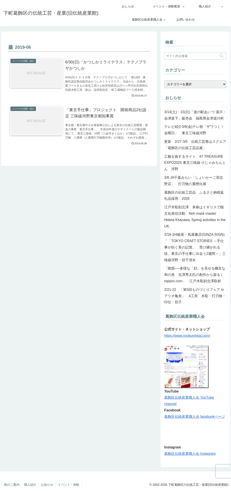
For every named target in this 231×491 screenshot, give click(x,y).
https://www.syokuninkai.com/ (187, 335)
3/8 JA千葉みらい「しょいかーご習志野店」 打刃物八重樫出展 (193, 181)
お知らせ (47, 484)
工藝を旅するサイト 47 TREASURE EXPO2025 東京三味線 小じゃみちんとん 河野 (195, 163)
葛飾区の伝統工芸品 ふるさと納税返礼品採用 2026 (194, 196)
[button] (222, 55)
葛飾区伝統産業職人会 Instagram (190, 453)
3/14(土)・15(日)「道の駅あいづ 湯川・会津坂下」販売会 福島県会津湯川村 (195, 115)
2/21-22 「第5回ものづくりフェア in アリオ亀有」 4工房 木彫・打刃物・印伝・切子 (195, 296)
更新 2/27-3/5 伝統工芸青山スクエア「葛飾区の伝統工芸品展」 (195, 145)
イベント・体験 (68, 484)
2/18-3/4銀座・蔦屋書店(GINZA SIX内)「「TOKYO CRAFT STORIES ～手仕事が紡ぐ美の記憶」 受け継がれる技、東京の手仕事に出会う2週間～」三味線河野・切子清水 (195, 247)
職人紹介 (30, 484)
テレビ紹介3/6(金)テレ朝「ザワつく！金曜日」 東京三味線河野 (194, 130)
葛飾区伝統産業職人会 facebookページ (194, 416)
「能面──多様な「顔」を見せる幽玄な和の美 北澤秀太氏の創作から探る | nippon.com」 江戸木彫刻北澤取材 (194, 274)
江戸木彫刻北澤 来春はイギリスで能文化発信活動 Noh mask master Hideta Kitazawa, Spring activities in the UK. (195, 216)
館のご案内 (11, 484)
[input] (195, 56)
